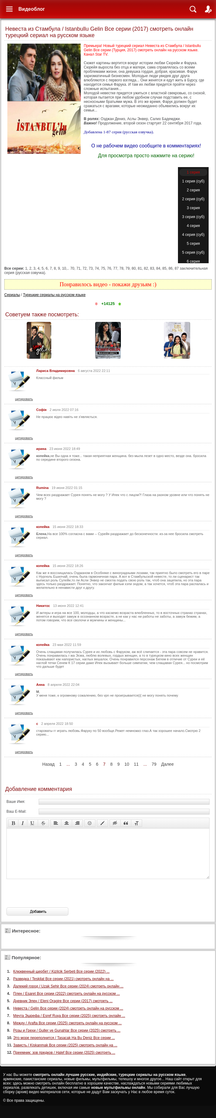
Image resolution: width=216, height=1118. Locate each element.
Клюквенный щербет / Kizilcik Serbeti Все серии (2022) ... (61, 981)
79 (154, 764)
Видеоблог (31, 9)
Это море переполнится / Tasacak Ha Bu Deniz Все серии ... (64, 1047)
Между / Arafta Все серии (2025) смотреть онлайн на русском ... (67, 1032)
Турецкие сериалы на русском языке (54, 295)
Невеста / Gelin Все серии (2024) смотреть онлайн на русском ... (68, 1017)
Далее (167, 764)
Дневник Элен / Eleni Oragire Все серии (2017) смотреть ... (63, 1010)
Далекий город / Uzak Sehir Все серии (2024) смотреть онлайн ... (68, 995)
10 (126, 764)
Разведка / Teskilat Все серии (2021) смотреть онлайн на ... (63, 988)
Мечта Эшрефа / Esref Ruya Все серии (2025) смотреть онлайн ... (69, 1025)
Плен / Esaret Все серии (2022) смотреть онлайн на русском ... (66, 1003)
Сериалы (12, 295)
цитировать (24, 399)
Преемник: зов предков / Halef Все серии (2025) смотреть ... (64, 1062)
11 (136, 764)
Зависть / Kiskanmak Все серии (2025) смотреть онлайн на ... (65, 1054)
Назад (48, 764)
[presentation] (53, 902)
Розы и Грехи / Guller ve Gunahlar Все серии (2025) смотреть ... (67, 1040)
